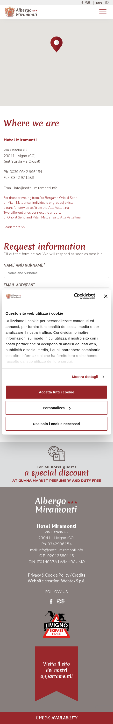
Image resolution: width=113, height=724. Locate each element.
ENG (99, 3)
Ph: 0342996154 (56, 544)
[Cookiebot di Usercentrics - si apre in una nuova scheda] (74, 296)
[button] (56, 44)
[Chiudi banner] (105, 296)
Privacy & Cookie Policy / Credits (56, 575)
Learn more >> (14, 227)
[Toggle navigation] (102, 12)
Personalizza (57, 408)
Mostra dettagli (85, 377)
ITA (107, 3)
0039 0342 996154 (26, 171)
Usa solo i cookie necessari (56, 423)
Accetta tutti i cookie (56, 392)
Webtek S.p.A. (73, 581)
